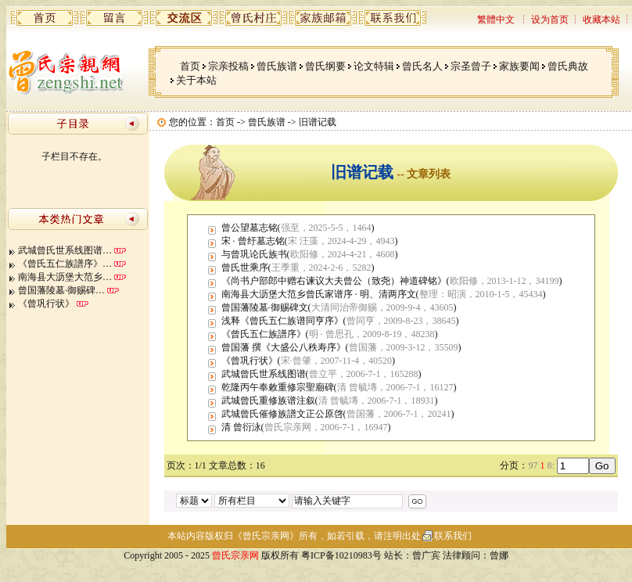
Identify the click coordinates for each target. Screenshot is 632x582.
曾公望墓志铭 (249, 227)
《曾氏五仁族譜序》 (263, 334)
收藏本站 (601, 19)
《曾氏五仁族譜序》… (65, 263)
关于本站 (196, 80)
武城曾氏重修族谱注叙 (268, 400)
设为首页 (550, 19)
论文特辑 (374, 66)
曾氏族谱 (277, 66)
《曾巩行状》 (46, 303)
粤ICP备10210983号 (341, 555)
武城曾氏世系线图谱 (263, 373)
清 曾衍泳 (241, 427)
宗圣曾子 (471, 66)
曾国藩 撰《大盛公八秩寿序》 (283, 347)
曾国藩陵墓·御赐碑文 (264, 307)
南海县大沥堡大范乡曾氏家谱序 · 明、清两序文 (318, 294)
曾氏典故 (568, 66)
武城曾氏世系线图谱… (65, 250)
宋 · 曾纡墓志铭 (253, 240)
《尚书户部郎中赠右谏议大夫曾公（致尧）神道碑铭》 (334, 280)
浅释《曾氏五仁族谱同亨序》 (282, 320)
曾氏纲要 (325, 66)
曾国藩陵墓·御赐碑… (61, 290)
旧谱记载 (317, 122)
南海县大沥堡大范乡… (65, 276)
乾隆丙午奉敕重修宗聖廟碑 (277, 387)
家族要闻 (519, 66)
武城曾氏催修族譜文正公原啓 (282, 413)
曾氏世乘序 (244, 267)
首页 (190, 66)
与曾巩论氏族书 (254, 254)
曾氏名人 (422, 66)
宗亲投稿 (228, 66)
